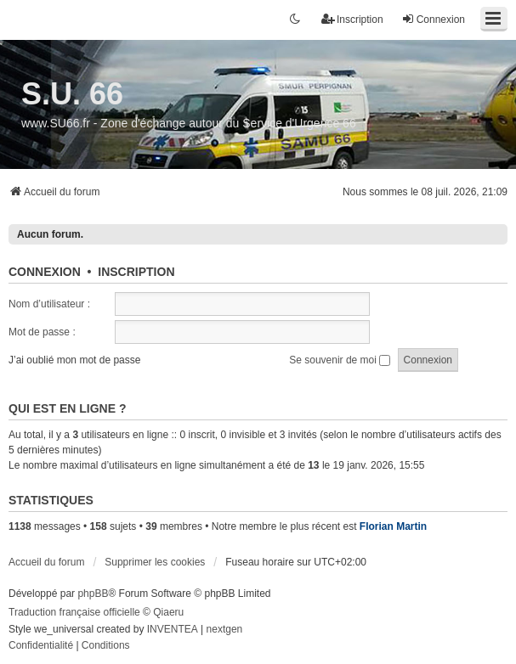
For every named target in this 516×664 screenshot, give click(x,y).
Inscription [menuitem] (352, 19)
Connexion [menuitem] (433, 19)
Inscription (136, 272)
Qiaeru (168, 612)
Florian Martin (393, 526)
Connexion (45, 272)
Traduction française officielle (74, 612)
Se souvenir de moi (339, 360)
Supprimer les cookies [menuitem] (155, 562)
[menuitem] (41, 646)
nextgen (225, 629)
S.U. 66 (72, 93)
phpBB (92, 593)
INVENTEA (172, 629)
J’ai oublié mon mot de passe (74, 360)
